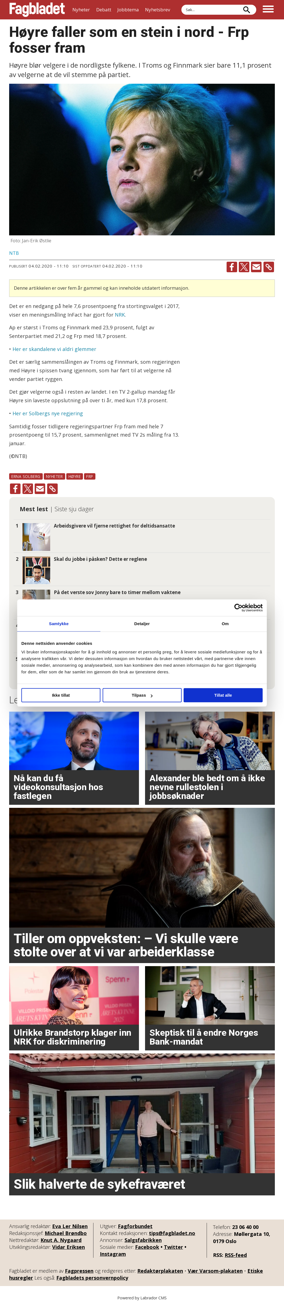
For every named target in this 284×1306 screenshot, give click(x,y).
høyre (75, 476)
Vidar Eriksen (68, 1247)
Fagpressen (79, 1270)
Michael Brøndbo (66, 1233)
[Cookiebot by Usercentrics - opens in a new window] (238, 608)
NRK (120, 314)
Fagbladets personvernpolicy (92, 1277)
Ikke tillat (61, 695)
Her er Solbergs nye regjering (47, 413)
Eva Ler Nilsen (70, 1226)
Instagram (113, 1254)
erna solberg (25, 476)
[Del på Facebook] (232, 267)
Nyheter (81, 9)
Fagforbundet (135, 1226)
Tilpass (142, 695)
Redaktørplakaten (160, 1270)
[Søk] (246, 10)
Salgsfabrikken (143, 1240)
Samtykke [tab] (59, 623)
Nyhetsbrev (157, 9)
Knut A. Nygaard (61, 1240)
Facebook (147, 1247)
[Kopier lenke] (268, 267)
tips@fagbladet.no (172, 1233)
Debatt (103, 9)
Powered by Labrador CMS (142, 1297)
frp (89, 476)
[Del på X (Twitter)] (244, 267)
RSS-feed (236, 1255)
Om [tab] (225, 623)
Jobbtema (128, 9)
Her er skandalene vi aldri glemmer (54, 349)
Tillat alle (223, 695)
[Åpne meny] (268, 9)
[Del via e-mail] (256, 267)
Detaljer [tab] (142, 623)
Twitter (173, 1247)
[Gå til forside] (37, 9)
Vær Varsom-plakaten (215, 1270)
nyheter (54, 476)
